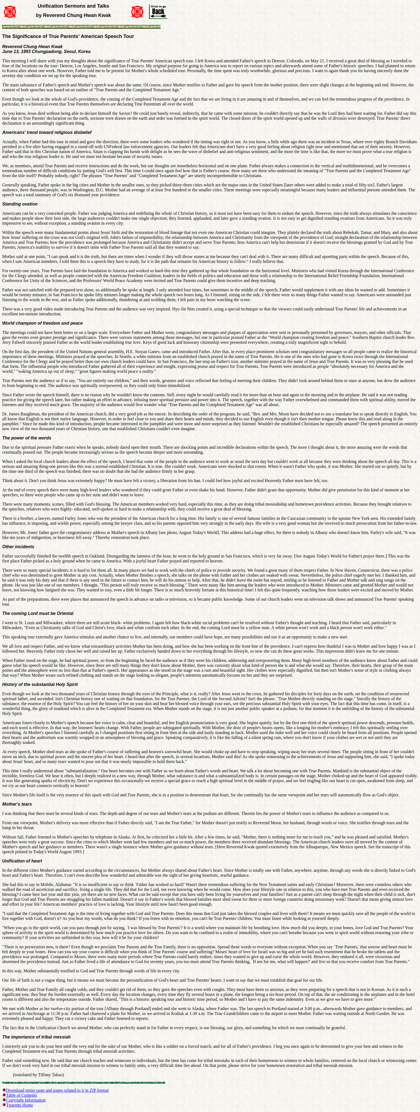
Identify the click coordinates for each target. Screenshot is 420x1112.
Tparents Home (19, 1105)
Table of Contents (21, 1095)
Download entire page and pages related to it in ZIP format (57, 1090)
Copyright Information (26, 1100)
